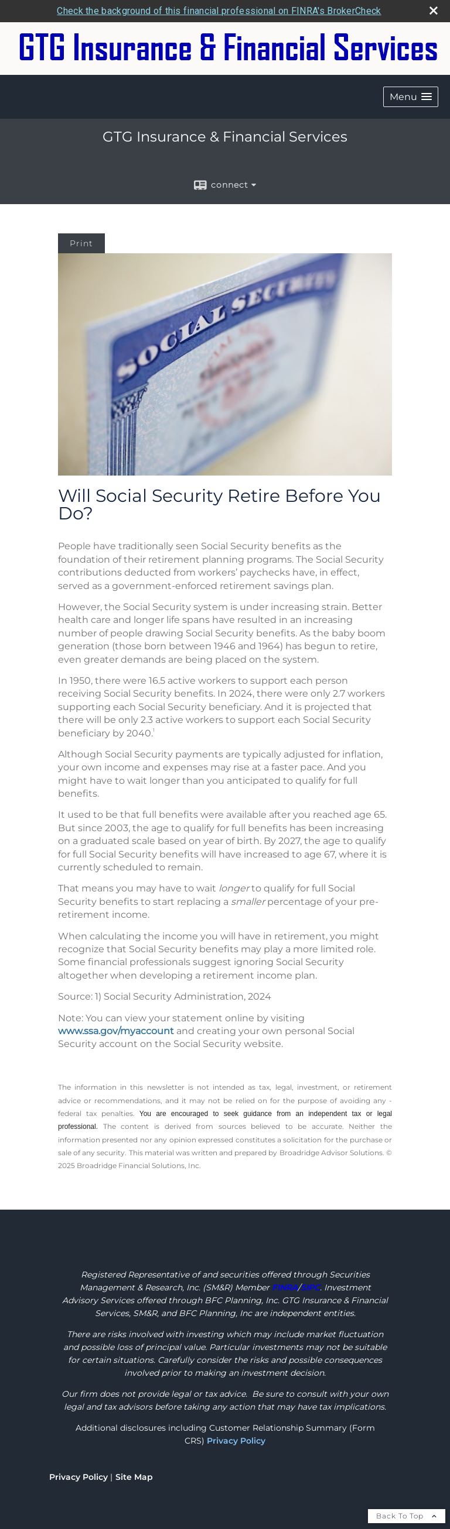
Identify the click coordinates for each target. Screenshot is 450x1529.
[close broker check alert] (433, 10)
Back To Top (406, 1515)
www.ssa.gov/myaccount (116, 1030)
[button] (410, 97)
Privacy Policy (236, 1440)
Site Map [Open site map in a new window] (134, 1477)
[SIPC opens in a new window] (310, 1287)
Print (81, 243)
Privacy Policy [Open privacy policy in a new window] (78, 1477)
